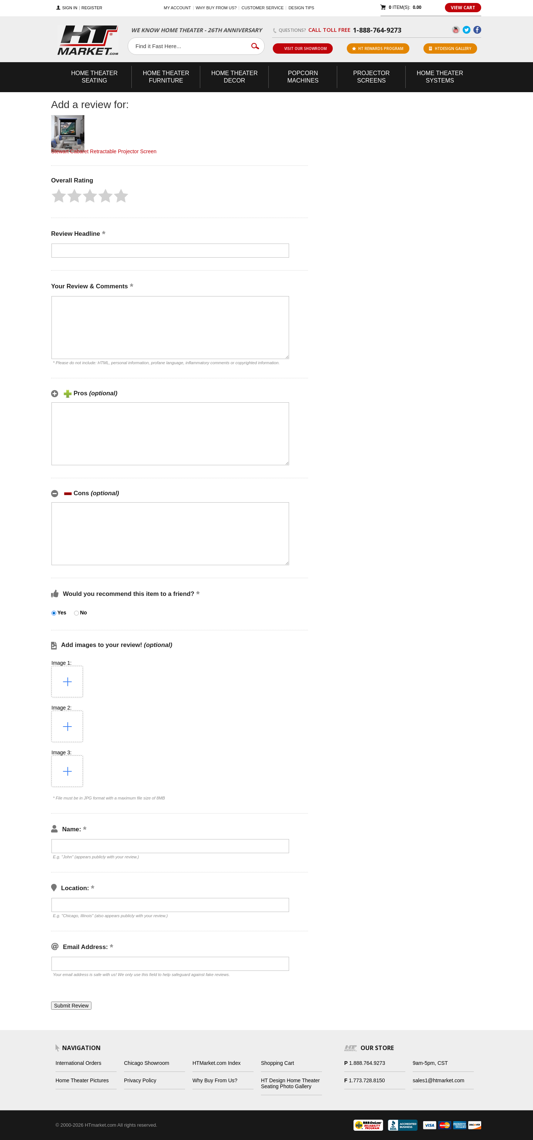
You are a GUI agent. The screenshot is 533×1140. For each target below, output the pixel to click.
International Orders (78, 1063)
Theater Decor (234, 77)
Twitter (466, 30)
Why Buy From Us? (214, 1080)
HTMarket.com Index (216, 1063)
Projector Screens (371, 77)
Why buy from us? (216, 8)
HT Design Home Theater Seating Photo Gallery (290, 1083)
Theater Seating (94, 77)
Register (91, 8)
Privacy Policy (140, 1080)
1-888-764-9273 (377, 30)
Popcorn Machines (302, 77)
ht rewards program (377, 48)
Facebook (477, 30)
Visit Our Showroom (302, 48)
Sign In (69, 8)
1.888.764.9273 (367, 1063)
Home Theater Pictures (82, 1080)
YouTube (456, 30)
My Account (177, 8)
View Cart (463, 7)
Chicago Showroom (146, 1063)
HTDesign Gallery (450, 48)
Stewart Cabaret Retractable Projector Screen (104, 151)
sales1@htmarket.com (438, 1080)
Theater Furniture (166, 77)
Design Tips (301, 8)
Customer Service (262, 8)
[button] (58, 195)
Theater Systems (440, 77)
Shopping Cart (277, 1063)
